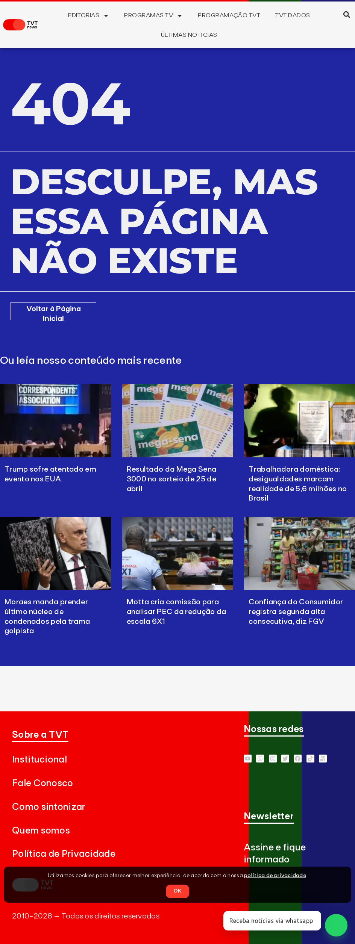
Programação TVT (229, 15)
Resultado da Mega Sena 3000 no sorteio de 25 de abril (172, 479)
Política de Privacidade (63, 854)
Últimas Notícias (189, 35)
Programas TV (153, 16)
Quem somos (41, 830)
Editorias (88, 16)
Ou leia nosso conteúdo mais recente (91, 361)
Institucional (39, 759)
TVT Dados (292, 15)
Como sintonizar (48, 807)
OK (177, 891)
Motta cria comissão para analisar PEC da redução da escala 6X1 (176, 611)
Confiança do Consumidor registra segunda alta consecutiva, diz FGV (296, 611)
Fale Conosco (42, 783)
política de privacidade (275, 875)
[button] (347, 14)
